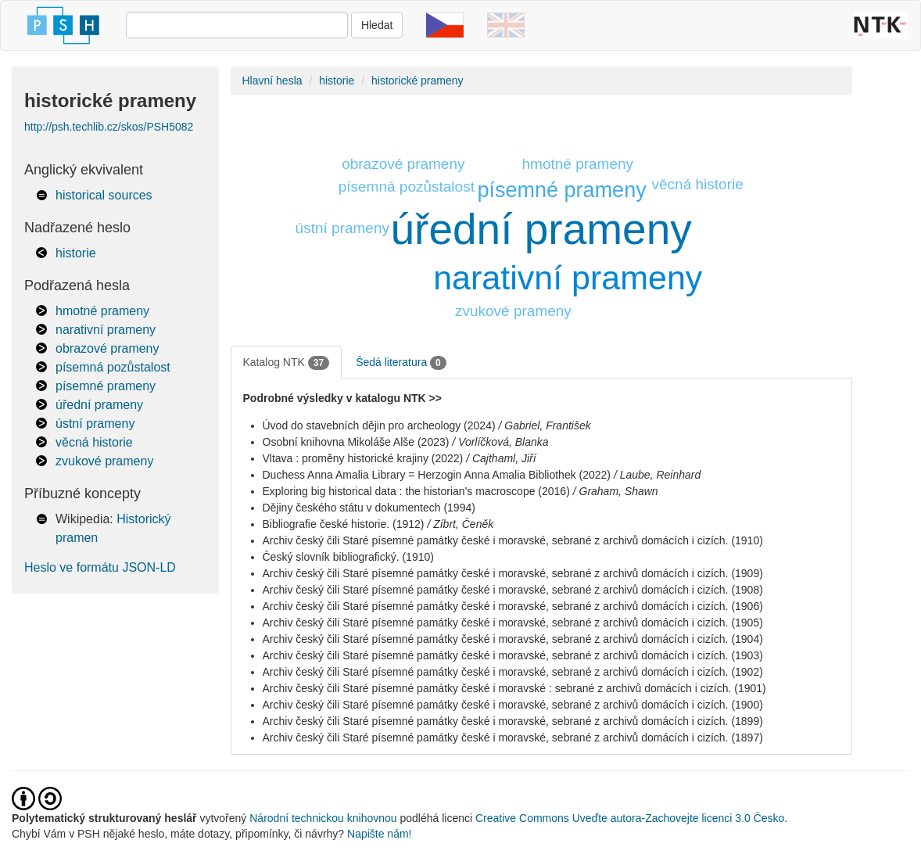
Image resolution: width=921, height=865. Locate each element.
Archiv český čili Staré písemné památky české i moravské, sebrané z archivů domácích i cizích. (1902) (513, 672)
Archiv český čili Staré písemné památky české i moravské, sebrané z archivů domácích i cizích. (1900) (513, 704)
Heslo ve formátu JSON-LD (100, 567)
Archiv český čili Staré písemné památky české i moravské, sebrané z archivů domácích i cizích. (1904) (513, 639)
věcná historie (94, 442)
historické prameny (417, 80)
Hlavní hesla (272, 80)
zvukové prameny (104, 461)
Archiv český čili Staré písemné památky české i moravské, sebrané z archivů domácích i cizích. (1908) (513, 589)
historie (76, 253)
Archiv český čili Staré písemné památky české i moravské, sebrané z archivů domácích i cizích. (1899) (513, 721)
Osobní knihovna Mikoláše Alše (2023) (356, 442)
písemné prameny (106, 386)
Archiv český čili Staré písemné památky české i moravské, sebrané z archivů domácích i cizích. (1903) (513, 655)
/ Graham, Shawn (615, 491)
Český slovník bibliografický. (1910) (348, 557)
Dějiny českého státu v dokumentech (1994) (369, 507)
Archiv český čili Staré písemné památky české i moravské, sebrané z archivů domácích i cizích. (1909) (513, 573)
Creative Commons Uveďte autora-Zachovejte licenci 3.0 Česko (629, 818)
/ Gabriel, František (544, 425)
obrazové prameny (107, 348)
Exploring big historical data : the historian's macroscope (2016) (416, 491)
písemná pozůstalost (113, 367)
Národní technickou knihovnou (322, 818)
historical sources (104, 195)
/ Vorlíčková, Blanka (500, 442)
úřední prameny (99, 404)
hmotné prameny (102, 311)
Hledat (376, 25)
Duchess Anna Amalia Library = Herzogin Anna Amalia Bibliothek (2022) (437, 474)
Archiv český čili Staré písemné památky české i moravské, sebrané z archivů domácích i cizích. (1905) (513, 622)
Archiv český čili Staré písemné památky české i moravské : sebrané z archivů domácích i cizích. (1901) (514, 688)
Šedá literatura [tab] (401, 363)
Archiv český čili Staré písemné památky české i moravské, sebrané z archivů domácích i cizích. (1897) (513, 737)
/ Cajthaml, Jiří (501, 458)
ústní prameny (95, 423)
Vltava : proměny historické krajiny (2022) (363, 458)
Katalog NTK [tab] (286, 363)
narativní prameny (106, 329)
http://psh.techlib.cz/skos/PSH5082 (108, 126)
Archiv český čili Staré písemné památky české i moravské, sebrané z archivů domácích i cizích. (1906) (513, 606)
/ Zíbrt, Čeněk (460, 524)
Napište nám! (379, 833)
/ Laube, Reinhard (657, 474)
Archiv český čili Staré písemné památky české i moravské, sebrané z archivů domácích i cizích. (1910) (513, 540)
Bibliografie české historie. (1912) (344, 524)
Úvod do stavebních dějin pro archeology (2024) (379, 425)
